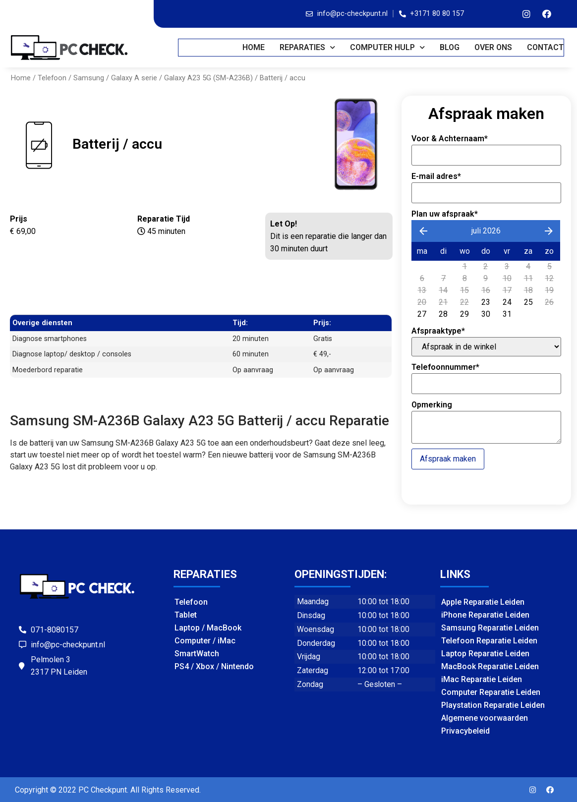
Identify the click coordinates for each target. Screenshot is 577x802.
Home (254, 47)
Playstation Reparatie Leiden (493, 705)
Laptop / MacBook (207, 627)
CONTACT (545, 47)
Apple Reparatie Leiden (482, 602)
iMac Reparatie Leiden (481, 679)
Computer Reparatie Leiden (490, 692)
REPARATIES (308, 47)
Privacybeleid (465, 731)
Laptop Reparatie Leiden (485, 653)
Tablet (185, 615)
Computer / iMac (204, 640)
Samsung (88, 77)
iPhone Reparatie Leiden (485, 615)
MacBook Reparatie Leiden (490, 666)
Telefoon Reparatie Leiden (489, 640)
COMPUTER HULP (387, 47)
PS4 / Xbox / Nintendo (214, 666)
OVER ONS (494, 47)
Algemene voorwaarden (484, 718)
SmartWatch (196, 653)
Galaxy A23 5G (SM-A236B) (208, 77)
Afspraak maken (448, 458)
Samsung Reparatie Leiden (490, 627)
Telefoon (52, 77)
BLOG (450, 47)
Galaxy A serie (134, 77)
